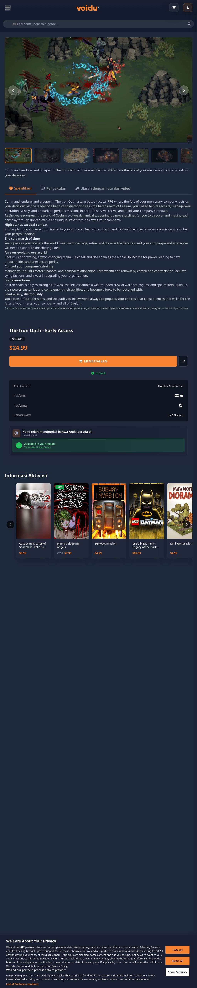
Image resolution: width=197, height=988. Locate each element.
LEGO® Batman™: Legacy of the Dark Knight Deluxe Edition (146, 545)
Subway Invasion (105, 543)
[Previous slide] (13, 90)
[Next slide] (184, 90)
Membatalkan (93, 361)
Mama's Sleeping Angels (68, 545)
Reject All (177, 964)
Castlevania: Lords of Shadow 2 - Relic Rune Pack (33, 545)
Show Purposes (177, 975)
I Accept (178, 953)
